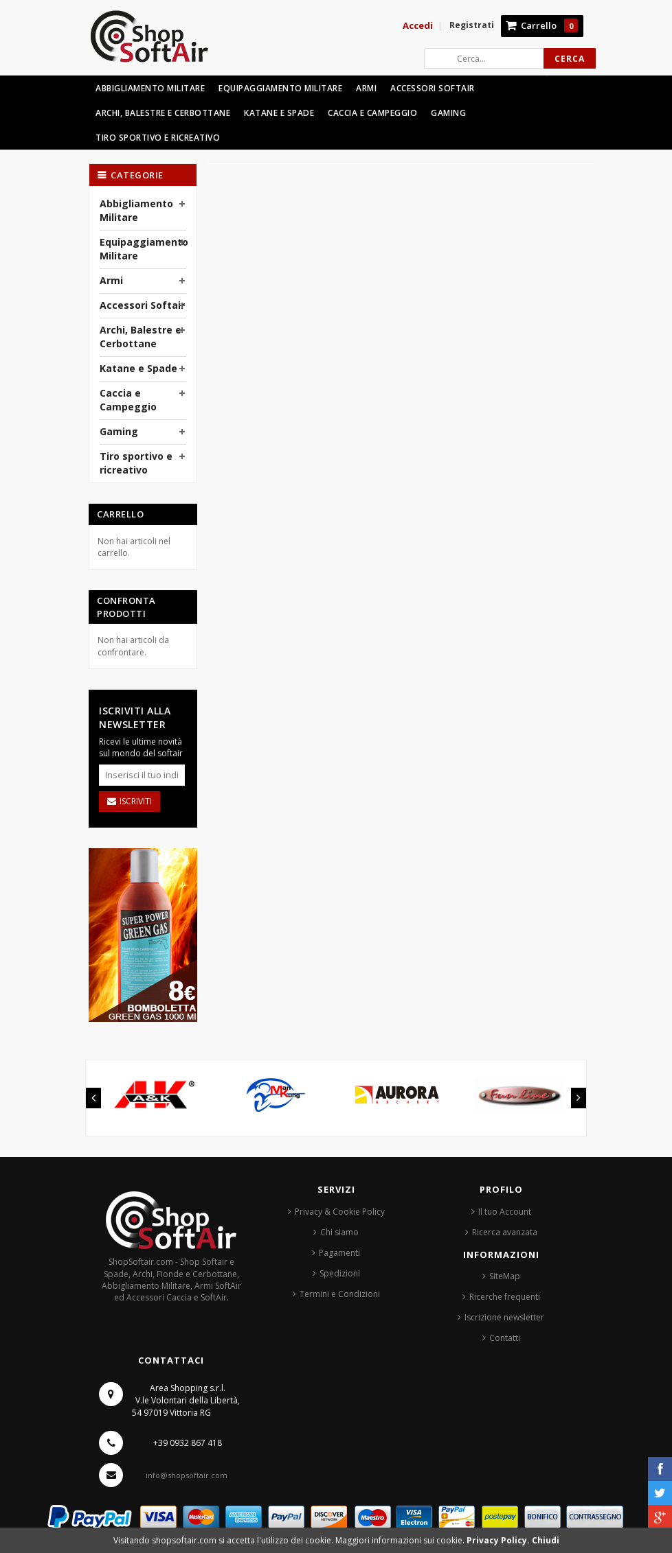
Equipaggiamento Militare (144, 248)
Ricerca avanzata (504, 1232)
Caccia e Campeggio (128, 399)
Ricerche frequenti (504, 1297)
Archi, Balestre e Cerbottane (140, 336)
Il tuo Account (504, 1211)
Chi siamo (339, 1232)
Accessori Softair (142, 305)
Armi (111, 280)
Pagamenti (339, 1253)
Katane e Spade (138, 368)
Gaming (119, 431)
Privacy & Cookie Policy (340, 1211)
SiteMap (504, 1276)
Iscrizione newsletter (504, 1317)
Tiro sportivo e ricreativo (136, 462)
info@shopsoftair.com (186, 1475)
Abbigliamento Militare (136, 210)
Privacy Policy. (499, 1540)
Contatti (504, 1338)
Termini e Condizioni (340, 1294)
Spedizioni (340, 1273)
